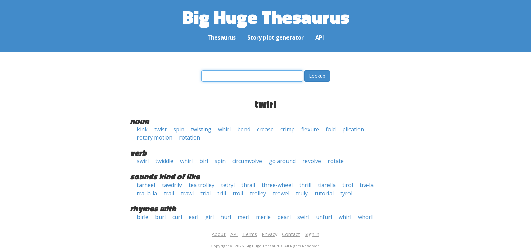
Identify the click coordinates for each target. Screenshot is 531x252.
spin (178, 129)
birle (142, 217)
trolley (258, 193)
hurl (225, 217)
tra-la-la (147, 193)
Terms (249, 234)
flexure (310, 129)
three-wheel (277, 185)
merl (243, 217)
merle (263, 217)
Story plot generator (275, 37)
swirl (143, 161)
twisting (201, 129)
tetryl (228, 185)
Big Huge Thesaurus (265, 17)
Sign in (312, 234)
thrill (305, 185)
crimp (287, 129)
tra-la (367, 185)
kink (142, 129)
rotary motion (154, 137)
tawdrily (172, 185)
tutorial (324, 193)
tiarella (327, 185)
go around (282, 161)
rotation (189, 137)
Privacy (269, 234)
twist (160, 129)
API (319, 37)
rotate (336, 161)
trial (205, 193)
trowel (281, 193)
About (219, 234)
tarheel (146, 185)
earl (193, 217)
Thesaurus (221, 37)
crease (265, 129)
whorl (365, 217)
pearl (284, 217)
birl (203, 161)
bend (243, 129)
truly (302, 193)
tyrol (346, 193)
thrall (248, 185)
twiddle (164, 161)
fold (331, 129)
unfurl (324, 217)
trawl (187, 193)
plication (353, 129)
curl (177, 217)
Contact (291, 234)
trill (221, 193)
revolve (311, 161)
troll (238, 193)
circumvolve (247, 161)
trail (169, 193)
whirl (224, 129)
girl (209, 217)
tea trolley (201, 185)
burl (160, 217)
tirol (347, 185)
